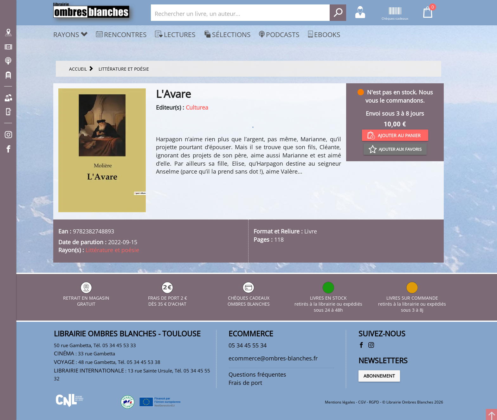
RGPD (374, 402)
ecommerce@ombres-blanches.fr (273, 358)
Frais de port (245, 382)
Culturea (197, 107)
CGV (362, 402)
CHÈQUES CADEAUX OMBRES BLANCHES (249, 298)
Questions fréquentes (257, 374)
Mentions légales (340, 402)
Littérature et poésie (112, 250)
